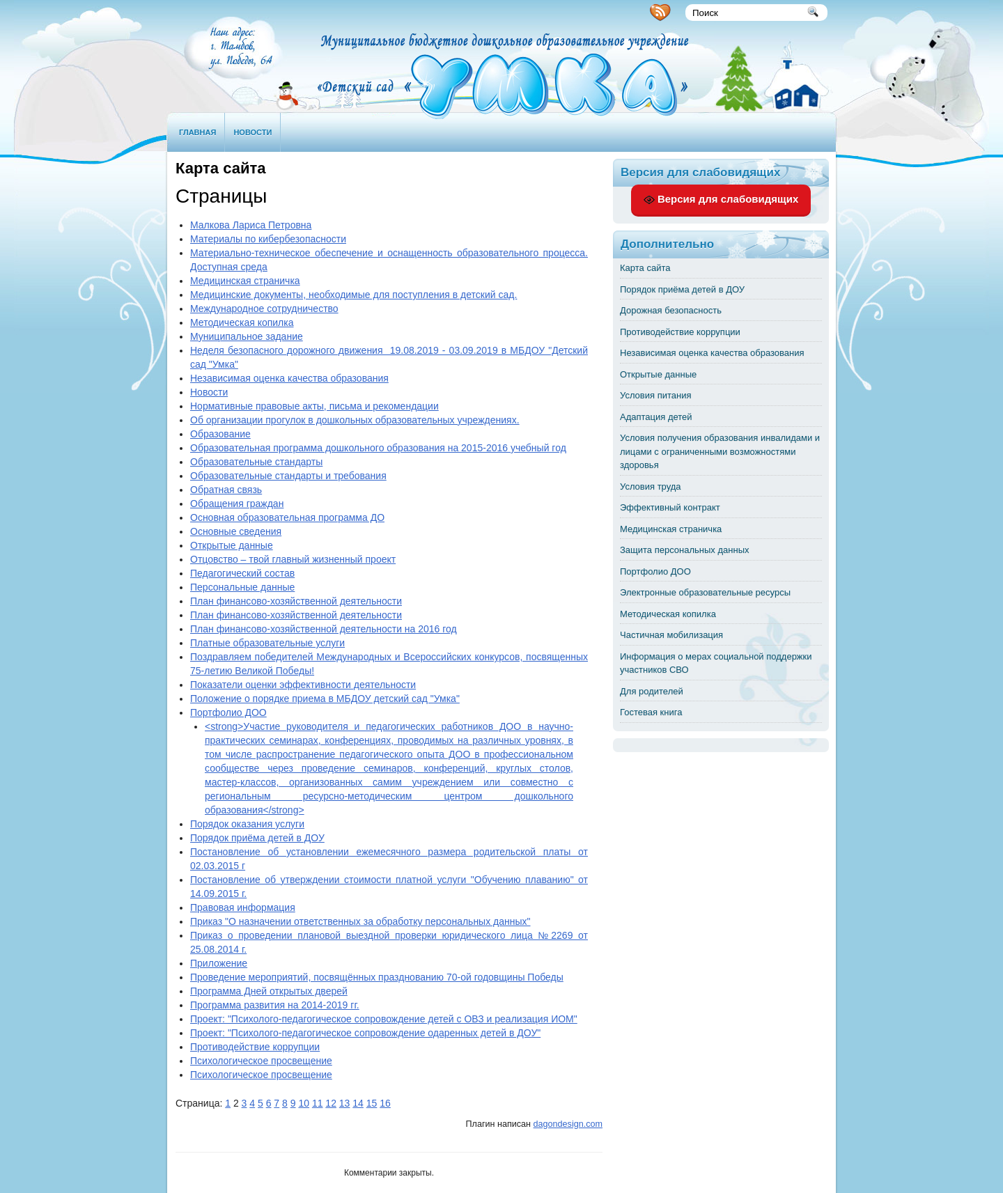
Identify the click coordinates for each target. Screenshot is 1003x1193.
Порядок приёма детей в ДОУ (257, 837)
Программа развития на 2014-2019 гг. (274, 1005)
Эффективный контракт (670, 507)
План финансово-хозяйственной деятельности (296, 601)
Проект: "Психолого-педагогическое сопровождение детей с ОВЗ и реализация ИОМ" (383, 1018)
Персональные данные (242, 587)
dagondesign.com (568, 1124)
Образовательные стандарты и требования (288, 475)
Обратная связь (226, 489)
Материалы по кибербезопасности (268, 238)
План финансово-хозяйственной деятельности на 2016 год (323, 628)
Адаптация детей (656, 417)
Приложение (218, 963)
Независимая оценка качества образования (289, 378)
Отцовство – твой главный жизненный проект (293, 559)
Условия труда (650, 486)
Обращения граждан (236, 503)
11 (317, 1103)
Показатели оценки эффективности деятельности (303, 684)
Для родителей (651, 691)
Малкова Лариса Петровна (250, 225)
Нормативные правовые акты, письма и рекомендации (314, 406)
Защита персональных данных (684, 550)
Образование (220, 433)
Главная (197, 132)
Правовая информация (242, 907)
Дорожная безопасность (671, 310)
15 (372, 1103)
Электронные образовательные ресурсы (705, 592)
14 (358, 1103)
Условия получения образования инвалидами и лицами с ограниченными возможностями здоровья (720, 451)
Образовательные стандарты (256, 461)
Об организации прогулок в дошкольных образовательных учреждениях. (355, 420)
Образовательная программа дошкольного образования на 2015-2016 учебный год (378, 447)
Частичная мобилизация (671, 635)
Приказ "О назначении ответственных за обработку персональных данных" (360, 921)
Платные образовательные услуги (267, 642)
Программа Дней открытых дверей (269, 991)
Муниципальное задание (246, 336)
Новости (252, 132)
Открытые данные (231, 545)
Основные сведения (235, 531)
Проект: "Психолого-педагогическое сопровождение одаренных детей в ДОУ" (365, 1032)
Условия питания (656, 395)
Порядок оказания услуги (247, 823)
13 (344, 1103)
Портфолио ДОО (228, 712)
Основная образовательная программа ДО (287, 517)
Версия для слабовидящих (721, 199)
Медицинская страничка (245, 280)
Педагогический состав (242, 573)
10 (303, 1103)
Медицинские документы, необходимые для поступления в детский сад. (353, 294)
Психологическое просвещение (261, 1060)
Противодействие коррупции (255, 1046)
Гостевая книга (651, 712)
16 (385, 1103)
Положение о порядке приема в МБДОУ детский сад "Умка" (325, 698)
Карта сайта (645, 268)
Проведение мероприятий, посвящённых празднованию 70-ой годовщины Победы (376, 977)
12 (330, 1103)
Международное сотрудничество (264, 308)
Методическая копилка (242, 322)
